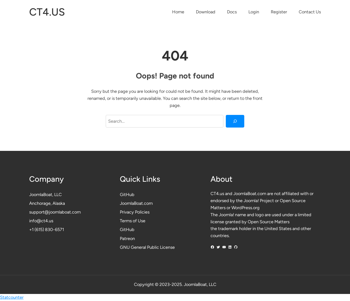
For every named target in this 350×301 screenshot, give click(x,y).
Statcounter (12, 297)
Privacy (127, 212)
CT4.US (47, 12)
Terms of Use (132, 221)
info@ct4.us (41, 221)
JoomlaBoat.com (136, 203)
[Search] (235, 121)
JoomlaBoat (40, 194)
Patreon (127, 238)
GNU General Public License (147, 247)
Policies (142, 212)
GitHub (127, 194)
